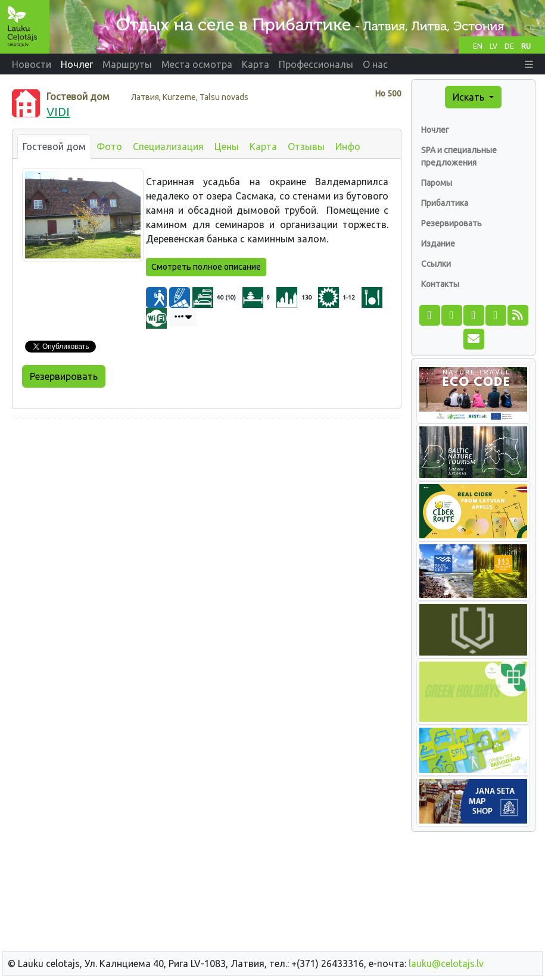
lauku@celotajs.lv (446, 963)
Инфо (347, 146)
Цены (226, 146)
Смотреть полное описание (206, 267)
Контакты (440, 284)
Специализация (168, 146)
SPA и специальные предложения (459, 156)
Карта (263, 146)
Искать (470, 97)
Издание (438, 243)
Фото (109, 146)
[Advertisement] (206, 512)
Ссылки (436, 264)
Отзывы (306, 146)
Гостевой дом (54, 146)
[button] (529, 64)
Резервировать (64, 376)
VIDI (58, 112)
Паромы (436, 183)
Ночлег (435, 130)
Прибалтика (444, 203)
